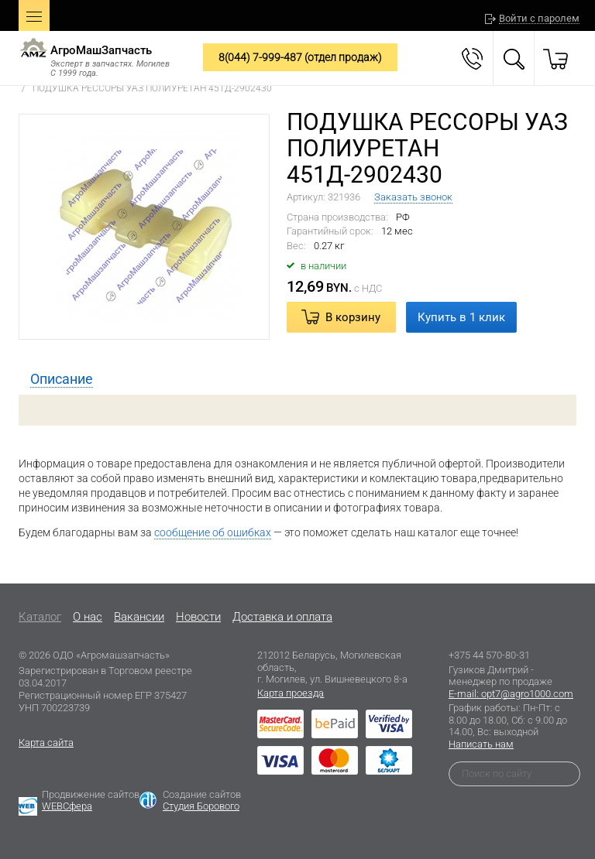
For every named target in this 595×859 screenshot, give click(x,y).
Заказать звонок (413, 197)
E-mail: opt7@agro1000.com (511, 694)
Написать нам (481, 744)
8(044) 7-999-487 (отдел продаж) (300, 57)
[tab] (62, 379)
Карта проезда (290, 693)
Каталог (40, 617)
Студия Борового (201, 806)
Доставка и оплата (282, 617)
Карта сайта (46, 742)
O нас (87, 617)
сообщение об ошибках (212, 532)
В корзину (352, 317)
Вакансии (139, 617)
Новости (198, 617)
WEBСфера (67, 806)
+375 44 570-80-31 (489, 655)
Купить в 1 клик (461, 317)
